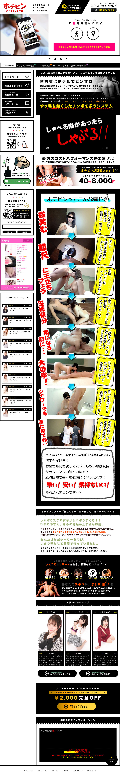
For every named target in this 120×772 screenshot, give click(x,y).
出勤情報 (65, 770)
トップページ (28, 770)
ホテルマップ (91, 770)
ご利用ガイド (78, 770)
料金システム (42, 770)
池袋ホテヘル (9, 287)
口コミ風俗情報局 (21, 288)
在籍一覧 (54, 770)
